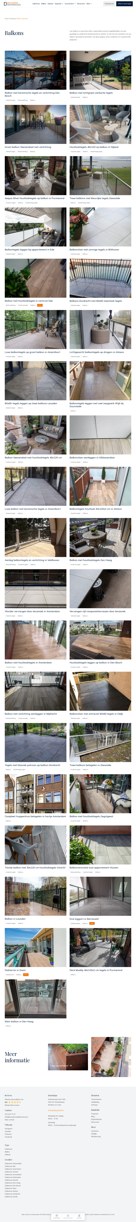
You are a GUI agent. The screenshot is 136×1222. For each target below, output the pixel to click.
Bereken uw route (54, 1105)
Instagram (8, 1129)
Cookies (91, 1214)
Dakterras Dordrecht (12, 1194)
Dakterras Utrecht (11, 1180)
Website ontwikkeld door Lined (104, 1214)
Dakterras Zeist (10, 1188)
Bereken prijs (96, 1136)
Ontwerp (94, 1105)
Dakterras (36, 4)
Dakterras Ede (10, 1166)
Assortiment (69, 4)
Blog (93, 1117)
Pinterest (8, 1134)
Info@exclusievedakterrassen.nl (16, 1117)
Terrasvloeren (96, 1099)
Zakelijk (94, 1134)
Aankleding (95, 1102)
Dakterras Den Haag (12, 1183)
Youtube (8, 1131)
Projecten (13, 18)
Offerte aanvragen (124, 4)
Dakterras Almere (11, 1191)
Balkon (43, 4)
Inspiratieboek (96, 1119)
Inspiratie (58, 4)
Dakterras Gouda (11, 1197)
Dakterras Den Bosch (13, 1186)
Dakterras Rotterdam (13, 1177)
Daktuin (50, 4)
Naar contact (9, 1120)
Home (7, 18)
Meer (88, 4)
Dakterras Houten (11, 1172)
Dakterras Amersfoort (13, 1169)
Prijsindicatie (109, 4)
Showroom (81, 4)
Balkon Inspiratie (22, 18)
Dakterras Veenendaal (13, 1163)
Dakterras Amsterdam (13, 1175)
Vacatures (95, 1131)
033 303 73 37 (10, 1114)
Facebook (8, 1137)
